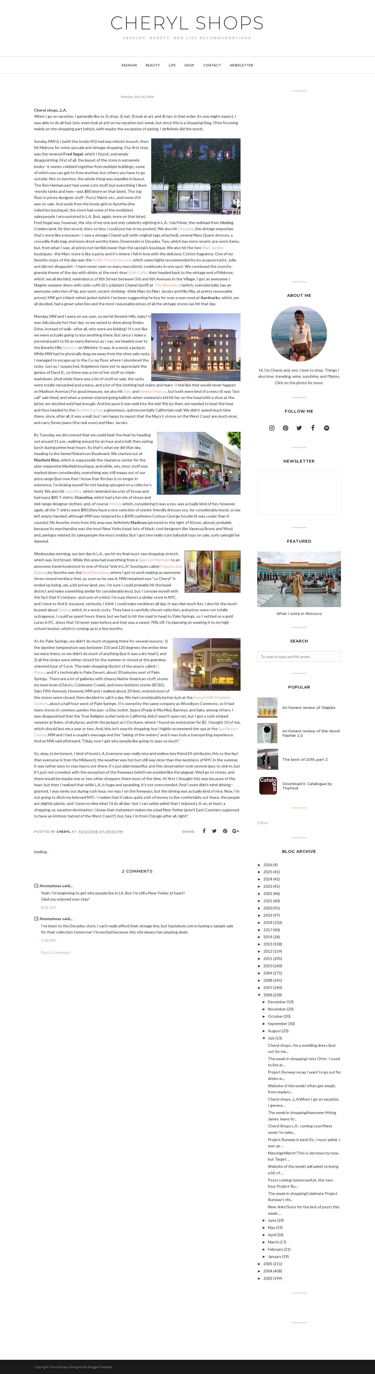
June (272, 1220)
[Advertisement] (299, 186)
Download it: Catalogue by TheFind (307, 785)
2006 (267, 994)
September (277, 1023)
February (275, 1249)
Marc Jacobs (212, 247)
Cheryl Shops (187, 23)
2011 (267, 958)
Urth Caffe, (138, 272)
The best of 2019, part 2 (305, 759)
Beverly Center (89, 410)
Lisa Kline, (73, 491)
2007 (267, 987)
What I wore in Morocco (299, 613)
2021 (267, 900)
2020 (267, 908)
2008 (267, 980)
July (271, 1038)
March (273, 1242)
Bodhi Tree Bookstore (112, 260)
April (272, 1234)
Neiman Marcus (153, 391)
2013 (267, 944)
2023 (267, 886)
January (274, 1256)
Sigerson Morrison (154, 559)
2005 (267, 1263)
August (274, 1030)
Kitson (115, 503)
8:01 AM (48, 907)
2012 (267, 951)
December (277, 1001)
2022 (267, 893)
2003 (267, 1278)
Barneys (70, 347)
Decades (185, 228)
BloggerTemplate (100, 1367)
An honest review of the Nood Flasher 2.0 (311, 733)
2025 (267, 871)
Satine (64, 609)
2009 (267, 973)
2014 (267, 936)
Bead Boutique (96, 572)
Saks (128, 391)
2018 (267, 922)
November (277, 1009)
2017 (267, 929)
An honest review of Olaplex (308, 707)
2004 (267, 1271)
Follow (262, 822)
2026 (267, 864)
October (275, 1016)
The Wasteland (167, 285)
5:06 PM (48, 940)
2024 (267, 879)
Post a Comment (55, 952)
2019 (267, 915)
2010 (267, 965)
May (271, 1227)
